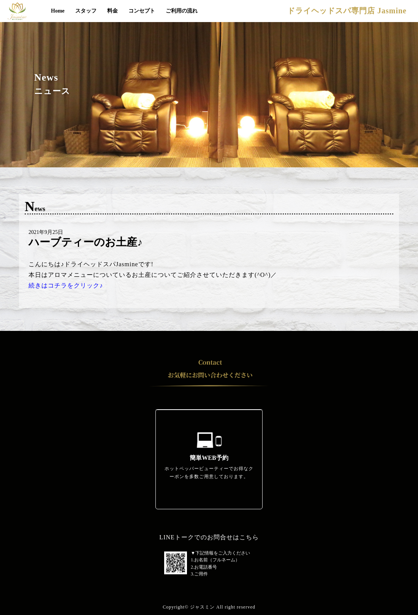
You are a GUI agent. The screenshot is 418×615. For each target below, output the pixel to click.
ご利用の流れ (182, 11)
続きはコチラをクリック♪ (65, 285)
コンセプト (141, 11)
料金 (112, 11)
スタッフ (86, 11)
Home (58, 11)
